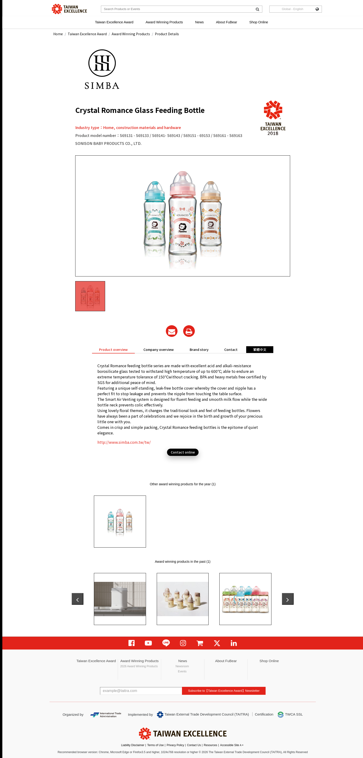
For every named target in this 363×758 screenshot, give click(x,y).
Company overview (158, 349)
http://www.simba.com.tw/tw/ (124, 442)
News (199, 22)
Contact (231, 349)
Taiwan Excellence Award (114, 22)
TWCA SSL (290, 714)
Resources (210, 745)
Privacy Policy (175, 745)
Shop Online (258, 22)
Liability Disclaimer (132, 745)
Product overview (113, 349)
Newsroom (182, 666)
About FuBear (226, 22)
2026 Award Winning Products (139, 666)
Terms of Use (155, 745)
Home (58, 33)
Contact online (183, 452)
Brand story (199, 349)
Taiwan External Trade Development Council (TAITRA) (203, 714)
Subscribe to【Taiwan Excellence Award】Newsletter (224, 690)
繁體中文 (259, 349)
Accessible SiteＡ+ (231, 745)
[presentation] (77, 599)
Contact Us (194, 745)
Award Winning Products (164, 22)
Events (182, 671)
